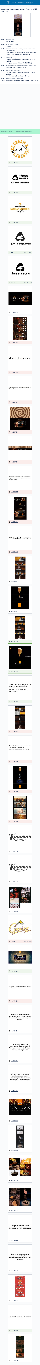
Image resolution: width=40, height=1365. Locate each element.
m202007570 (13, 492)
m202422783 (13, 162)
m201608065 (13, 1360)
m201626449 (13, 1300)
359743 (11, 282)
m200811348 (13, 881)
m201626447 (13, 1091)
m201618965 (13, 911)
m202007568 (13, 462)
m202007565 (13, 432)
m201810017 (13, 1031)
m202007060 (13, 522)
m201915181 (13, 731)
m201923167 (13, 612)
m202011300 (13, 372)
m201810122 (13, 1151)
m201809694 (13, 1240)
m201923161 (13, 701)
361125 (11, 252)
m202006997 (13, 312)
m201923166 (13, 582)
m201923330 (13, 671)
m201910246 (13, 1001)
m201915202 (13, 761)
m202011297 (13, 342)
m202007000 (13, 552)
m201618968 (13, 1061)
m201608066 (13, 1270)
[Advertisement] (20, 106)
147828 (11, 941)
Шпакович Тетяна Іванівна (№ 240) (16, 67)
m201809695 (13, 1121)
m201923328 (13, 642)
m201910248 (13, 971)
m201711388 (13, 1181)
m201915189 (13, 821)
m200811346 (13, 851)
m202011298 (13, 402)
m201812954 (13, 1211)
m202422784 (13, 192)
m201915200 (13, 791)
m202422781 (13, 222)
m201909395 (13, 1330)
